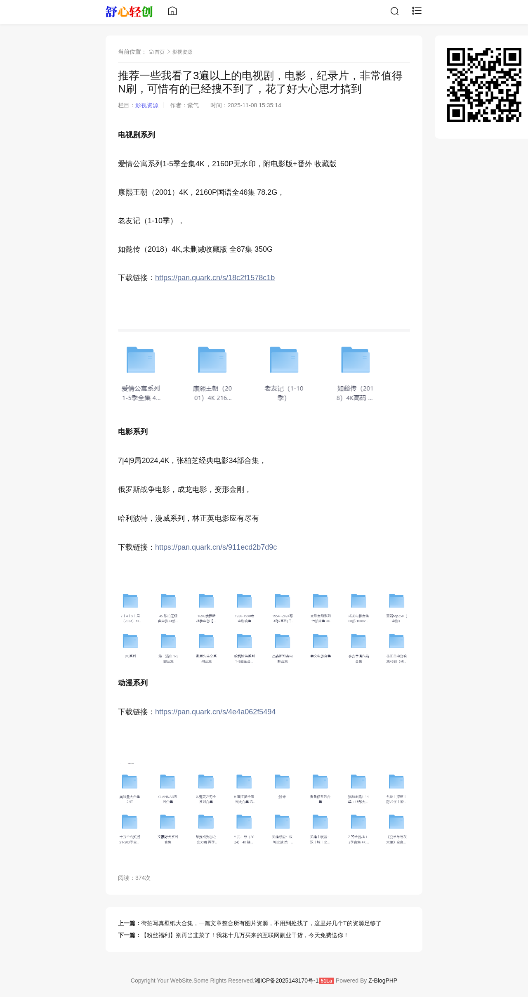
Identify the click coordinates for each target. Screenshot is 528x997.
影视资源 (182, 52)
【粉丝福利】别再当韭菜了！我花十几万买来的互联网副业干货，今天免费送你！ (245, 935)
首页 (157, 52)
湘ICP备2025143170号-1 (287, 980)
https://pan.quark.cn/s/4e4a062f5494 (215, 712)
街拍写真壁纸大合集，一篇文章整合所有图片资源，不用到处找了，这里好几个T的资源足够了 (261, 923)
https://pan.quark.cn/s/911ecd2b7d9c (216, 547)
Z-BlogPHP (382, 980)
